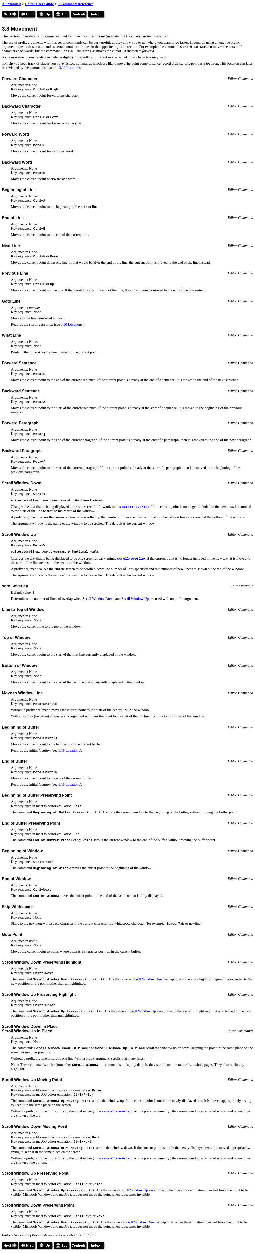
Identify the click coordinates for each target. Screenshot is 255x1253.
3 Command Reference (75, 4)
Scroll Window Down (98, 599)
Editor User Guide (39, 4)
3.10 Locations (70, 68)
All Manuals (11, 4)
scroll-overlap (135, 507)
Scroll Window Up (135, 599)
